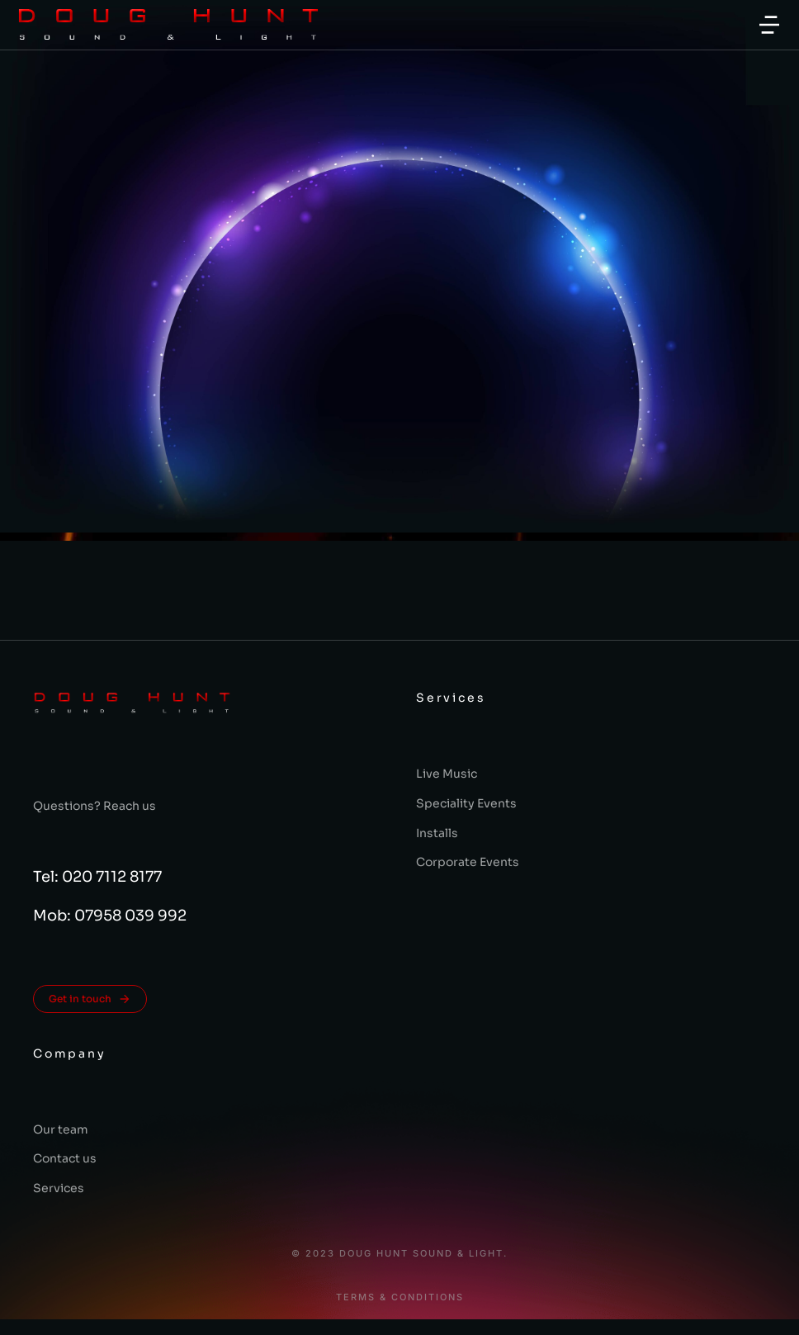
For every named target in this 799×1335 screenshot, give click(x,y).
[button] (769, 25)
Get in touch (90, 999)
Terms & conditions (400, 1297)
